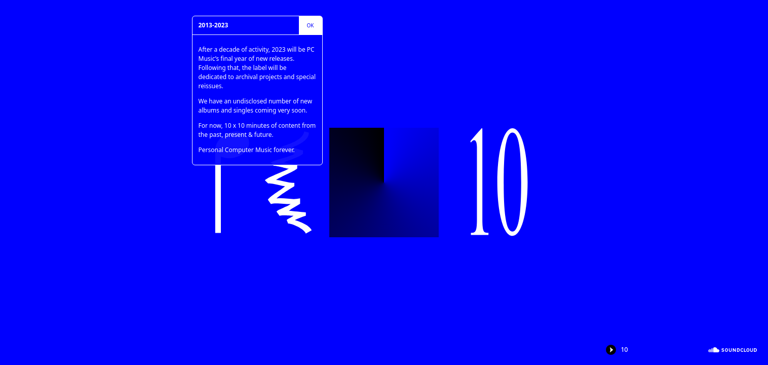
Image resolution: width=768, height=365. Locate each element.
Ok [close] (310, 25)
